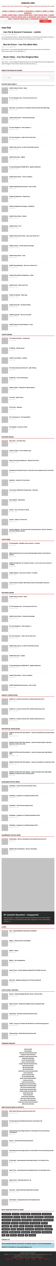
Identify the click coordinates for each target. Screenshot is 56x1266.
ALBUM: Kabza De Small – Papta (18, 88)
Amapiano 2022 (39, 1217)
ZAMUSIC (15, 34)
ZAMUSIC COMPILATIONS (10, 695)
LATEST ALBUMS (7, 334)
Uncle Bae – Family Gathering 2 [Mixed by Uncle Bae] (24, 1190)
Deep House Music (35, 1223)
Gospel (22, 1226)
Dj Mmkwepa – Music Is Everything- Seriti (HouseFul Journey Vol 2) (27, 839)
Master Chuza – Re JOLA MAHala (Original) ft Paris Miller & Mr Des (27, 970)
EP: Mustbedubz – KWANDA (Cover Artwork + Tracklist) (24, 543)
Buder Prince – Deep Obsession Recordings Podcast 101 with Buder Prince (29, 1170)
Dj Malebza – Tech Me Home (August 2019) (21, 805)
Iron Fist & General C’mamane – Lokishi (22, 32)
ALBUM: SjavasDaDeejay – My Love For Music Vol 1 (23, 265)
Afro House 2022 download (28, 1098)
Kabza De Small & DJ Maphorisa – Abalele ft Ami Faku (24, 460)
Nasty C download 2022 (28, 1062)
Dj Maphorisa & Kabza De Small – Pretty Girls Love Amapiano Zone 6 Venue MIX (31, 470)
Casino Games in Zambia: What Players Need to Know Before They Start (29, 582)
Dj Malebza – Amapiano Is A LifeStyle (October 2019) (23, 795)
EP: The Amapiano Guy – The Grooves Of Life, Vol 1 (23, 98)
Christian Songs (48, 1220)
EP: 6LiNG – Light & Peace (16, 397)
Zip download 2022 (28, 1069)
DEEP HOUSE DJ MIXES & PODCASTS (13, 1107)
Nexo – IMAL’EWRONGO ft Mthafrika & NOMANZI (23, 931)
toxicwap (20, 1235)
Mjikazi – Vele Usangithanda (17, 960)
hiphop (13, 1229)
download (5, 1226)
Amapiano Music (26, 1220)
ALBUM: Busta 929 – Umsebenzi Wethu (20, 305)
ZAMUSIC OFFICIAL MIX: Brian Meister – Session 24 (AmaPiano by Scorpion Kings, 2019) (31, 733)
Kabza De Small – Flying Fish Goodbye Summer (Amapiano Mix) (26, 1004)
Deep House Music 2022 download (28, 1102)
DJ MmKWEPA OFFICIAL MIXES (11, 835)
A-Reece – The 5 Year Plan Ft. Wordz (19, 510)
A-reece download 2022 (28, 1060)
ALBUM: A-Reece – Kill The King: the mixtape (21, 245)
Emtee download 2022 (28, 1074)
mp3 (3, 1235)
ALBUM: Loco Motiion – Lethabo (18, 358)
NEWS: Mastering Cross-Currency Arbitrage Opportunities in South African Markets (30, 553)
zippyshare (32, 1235)
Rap (8, 1235)
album (23, 1217)
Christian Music (37, 1220)
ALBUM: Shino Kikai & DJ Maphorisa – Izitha (21, 275)
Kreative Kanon (40, 1257)
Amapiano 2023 (49, 1217)
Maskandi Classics (15, 1232)
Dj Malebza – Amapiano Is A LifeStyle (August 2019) (23, 825)
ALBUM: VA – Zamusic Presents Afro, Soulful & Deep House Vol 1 (27, 719)
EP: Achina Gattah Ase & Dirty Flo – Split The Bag (22, 368)
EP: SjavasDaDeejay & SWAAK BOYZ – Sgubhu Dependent (25, 167)
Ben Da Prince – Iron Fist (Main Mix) (20, 44)
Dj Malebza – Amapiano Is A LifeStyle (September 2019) (24, 815)
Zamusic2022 (28, 1051)
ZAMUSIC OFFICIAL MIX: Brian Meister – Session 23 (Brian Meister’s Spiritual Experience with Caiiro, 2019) (30, 743)
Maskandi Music (36, 1232)
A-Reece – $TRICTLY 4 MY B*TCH (18, 519)
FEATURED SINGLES (8, 437)
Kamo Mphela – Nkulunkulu (17, 500)
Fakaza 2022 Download (28, 1082)
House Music (48, 1229)
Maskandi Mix (25, 1232)
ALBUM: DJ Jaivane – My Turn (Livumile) (20, 314)
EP (11, 1226)
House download (28, 1095)
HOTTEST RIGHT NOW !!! (9, 84)
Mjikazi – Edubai (13, 950)
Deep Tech (44, 1223)
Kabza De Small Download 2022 (28, 1053)
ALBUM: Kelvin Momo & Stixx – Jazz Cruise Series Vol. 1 (24, 236)
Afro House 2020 (36, 1214)
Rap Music (13, 1235)
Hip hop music (29, 1229)
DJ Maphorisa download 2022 (28, 1084)
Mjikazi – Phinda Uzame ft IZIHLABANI (19, 940)
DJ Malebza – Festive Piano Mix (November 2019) (22, 786)
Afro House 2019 (25, 1214)
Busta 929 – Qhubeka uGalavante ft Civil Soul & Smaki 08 (25, 980)
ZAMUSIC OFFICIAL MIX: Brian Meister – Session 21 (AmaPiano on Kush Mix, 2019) (31, 762)
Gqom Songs (5, 1229)
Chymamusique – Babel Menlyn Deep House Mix (22, 1033)
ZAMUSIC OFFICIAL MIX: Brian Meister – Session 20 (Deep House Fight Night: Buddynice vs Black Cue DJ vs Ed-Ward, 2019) (30, 772)
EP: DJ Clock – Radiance (15, 407)
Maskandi (5, 1232)
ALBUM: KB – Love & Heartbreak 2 (18, 377)
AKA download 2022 (28, 1065)
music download (28, 1073)
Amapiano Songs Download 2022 (28, 1056)
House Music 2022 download (28, 1100)
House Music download (28, 1096)
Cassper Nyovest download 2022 (28, 1063)
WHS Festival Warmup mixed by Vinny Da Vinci (22, 1111)
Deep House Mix (24, 1223)
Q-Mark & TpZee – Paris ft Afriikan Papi (20, 450)
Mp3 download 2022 (28, 1067)
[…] (42, 39)
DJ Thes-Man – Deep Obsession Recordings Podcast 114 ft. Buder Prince (29, 1160)
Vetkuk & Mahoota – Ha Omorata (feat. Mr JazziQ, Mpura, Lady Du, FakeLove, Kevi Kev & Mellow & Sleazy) (30, 530)
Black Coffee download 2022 (28, 1078)
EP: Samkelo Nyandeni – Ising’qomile (19, 338)
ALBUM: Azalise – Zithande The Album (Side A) (22, 387)
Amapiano (30, 1217)
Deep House (15, 1223)
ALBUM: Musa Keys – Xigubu (17, 157)
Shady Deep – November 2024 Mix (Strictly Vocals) (23, 1013)
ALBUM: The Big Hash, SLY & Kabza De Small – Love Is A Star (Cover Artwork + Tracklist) (30, 563)
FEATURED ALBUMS (8, 593)
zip (26, 1235)
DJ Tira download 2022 (28, 1076)
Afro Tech (16, 1217)
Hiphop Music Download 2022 (28, 1085)
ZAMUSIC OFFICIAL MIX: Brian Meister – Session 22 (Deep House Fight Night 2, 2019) (30, 752)
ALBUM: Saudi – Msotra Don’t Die (18, 285)
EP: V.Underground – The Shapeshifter (19, 417)
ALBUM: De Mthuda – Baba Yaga (18, 295)
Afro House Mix (47, 1214)
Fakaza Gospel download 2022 (28, 1091)
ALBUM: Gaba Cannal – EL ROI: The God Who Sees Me (24, 147)
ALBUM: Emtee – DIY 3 (15, 226)
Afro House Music (7, 1217)
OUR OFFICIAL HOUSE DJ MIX (11, 729)
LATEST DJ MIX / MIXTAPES (10, 990)
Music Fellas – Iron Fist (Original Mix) (20, 57)
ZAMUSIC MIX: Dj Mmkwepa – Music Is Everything (23, 849)
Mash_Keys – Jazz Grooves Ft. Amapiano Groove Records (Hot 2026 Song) (29, 108)
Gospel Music (29, 1226)
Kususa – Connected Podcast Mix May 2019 (21, 1140)
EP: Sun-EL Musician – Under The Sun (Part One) (22, 137)
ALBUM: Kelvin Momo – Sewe (17, 255)
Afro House (16, 1214)
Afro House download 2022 (28, 1087)
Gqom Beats (47, 1226)
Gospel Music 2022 (28, 1093)
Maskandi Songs (46, 1232)
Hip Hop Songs (39, 1229)
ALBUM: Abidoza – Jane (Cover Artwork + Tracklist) (23, 573)
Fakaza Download (28, 1080)
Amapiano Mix (16, 1220)
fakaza (16, 1226)
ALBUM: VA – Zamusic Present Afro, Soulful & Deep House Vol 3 (26, 699)
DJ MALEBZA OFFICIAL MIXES (11, 782)
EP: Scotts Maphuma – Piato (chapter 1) (20, 127)
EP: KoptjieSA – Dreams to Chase (18, 427)
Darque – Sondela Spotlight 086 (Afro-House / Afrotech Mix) (25, 994)
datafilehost (6, 1223)
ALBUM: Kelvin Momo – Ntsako (17, 216)
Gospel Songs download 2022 (28, 1089)
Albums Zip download (28, 1104)
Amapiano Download (28, 1058)
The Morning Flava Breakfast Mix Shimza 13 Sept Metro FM (25, 1121)
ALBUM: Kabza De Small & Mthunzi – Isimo (21, 324)
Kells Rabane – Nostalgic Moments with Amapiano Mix (24, 1200)
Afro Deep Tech (6, 1214)
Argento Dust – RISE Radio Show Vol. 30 (20, 1180)
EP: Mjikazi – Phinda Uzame (16, 348)
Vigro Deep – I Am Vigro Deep (17, 441)
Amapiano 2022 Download (28, 1054)
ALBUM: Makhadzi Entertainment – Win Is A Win (22, 186)
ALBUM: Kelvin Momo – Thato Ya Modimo (20, 176)
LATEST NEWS (6, 539)
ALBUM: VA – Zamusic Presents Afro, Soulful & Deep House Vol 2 (27, 709)
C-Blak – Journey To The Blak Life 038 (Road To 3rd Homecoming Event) (29, 1023)
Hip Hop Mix (20, 1229)
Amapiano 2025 (6, 1220)
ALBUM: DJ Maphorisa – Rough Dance (19, 196)
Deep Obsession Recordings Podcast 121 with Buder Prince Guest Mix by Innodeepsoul (29, 1131)
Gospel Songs (38, 1226)
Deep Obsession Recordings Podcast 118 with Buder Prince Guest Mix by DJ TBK (31, 1150)
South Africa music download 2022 (28, 1071)
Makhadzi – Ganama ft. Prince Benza (19, 480)
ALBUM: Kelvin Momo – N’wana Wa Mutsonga (22, 117)
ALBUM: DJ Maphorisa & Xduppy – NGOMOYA (21, 206)
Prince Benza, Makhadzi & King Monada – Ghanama (23, 490)
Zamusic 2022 (28, 1049)
